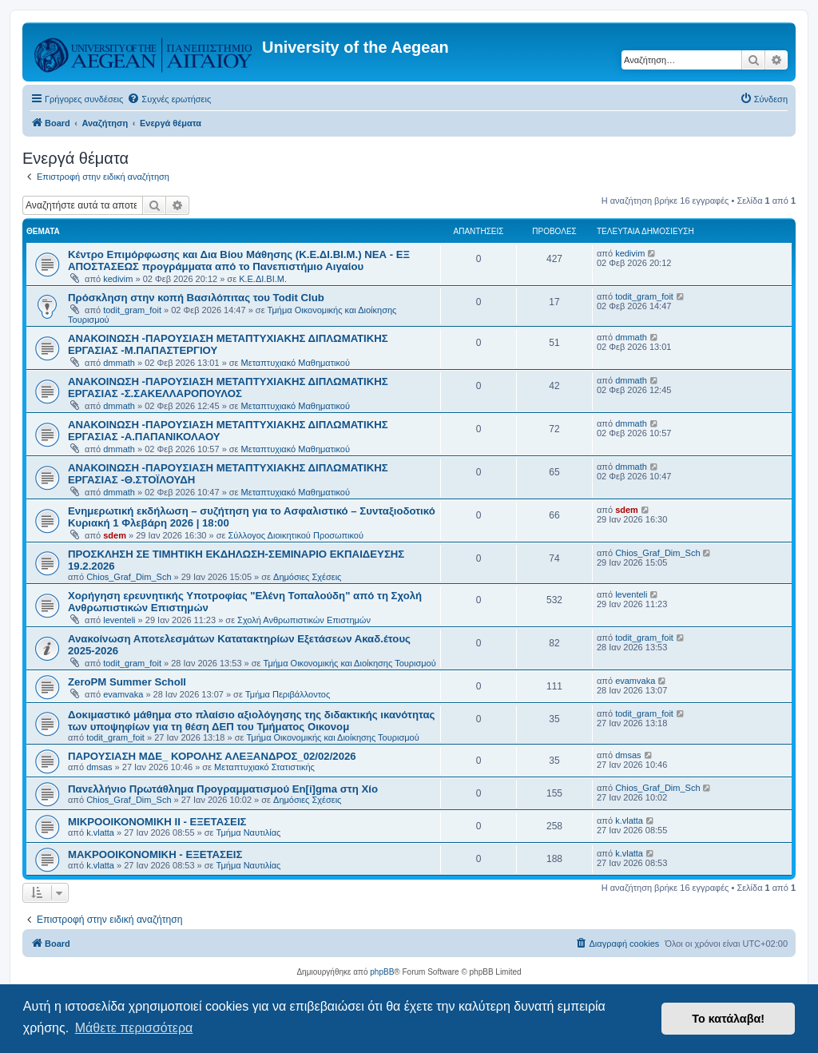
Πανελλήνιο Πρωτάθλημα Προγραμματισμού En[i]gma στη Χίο (223, 789)
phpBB (382, 972)
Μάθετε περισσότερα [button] (134, 1028)
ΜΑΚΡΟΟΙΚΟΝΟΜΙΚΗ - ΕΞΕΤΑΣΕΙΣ (155, 854)
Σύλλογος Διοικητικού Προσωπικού (295, 535)
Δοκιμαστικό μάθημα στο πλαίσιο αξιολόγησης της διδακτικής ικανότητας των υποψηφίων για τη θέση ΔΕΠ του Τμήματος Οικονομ (251, 721)
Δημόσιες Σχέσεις (307, 577)
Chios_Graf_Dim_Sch (128, 577)
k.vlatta (100, 832)
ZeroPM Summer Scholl (127, 682)
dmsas (99, 767)
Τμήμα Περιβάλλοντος (287, 694)
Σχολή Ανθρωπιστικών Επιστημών (304, 620)
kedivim (118, 279)
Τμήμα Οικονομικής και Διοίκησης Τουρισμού (350, 663)
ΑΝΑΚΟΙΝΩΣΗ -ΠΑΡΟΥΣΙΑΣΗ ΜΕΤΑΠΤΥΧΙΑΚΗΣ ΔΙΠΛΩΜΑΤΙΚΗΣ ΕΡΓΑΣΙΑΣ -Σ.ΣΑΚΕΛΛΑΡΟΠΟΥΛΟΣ (228, 387)
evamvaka (123, 694)
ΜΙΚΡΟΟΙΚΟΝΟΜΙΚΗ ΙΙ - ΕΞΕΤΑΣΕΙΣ (157, 822)
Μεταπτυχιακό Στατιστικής (264, 767)
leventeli (119, 620)
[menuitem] (169, 99)
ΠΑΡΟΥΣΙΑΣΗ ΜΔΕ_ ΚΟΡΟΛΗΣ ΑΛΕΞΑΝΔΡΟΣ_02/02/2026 (212, 756)
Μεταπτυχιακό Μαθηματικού (295, 363)
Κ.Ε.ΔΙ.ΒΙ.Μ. (263, 279)
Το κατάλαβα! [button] (728, 1018)
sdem (114, 535)
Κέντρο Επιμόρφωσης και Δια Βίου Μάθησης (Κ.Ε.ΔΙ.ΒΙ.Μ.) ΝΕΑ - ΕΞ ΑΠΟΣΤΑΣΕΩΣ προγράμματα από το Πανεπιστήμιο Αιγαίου (239, 260)
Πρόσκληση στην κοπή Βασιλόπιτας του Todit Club (196, 298)
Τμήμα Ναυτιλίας (248, 832)
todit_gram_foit (132, 310)
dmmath (119, 363)
